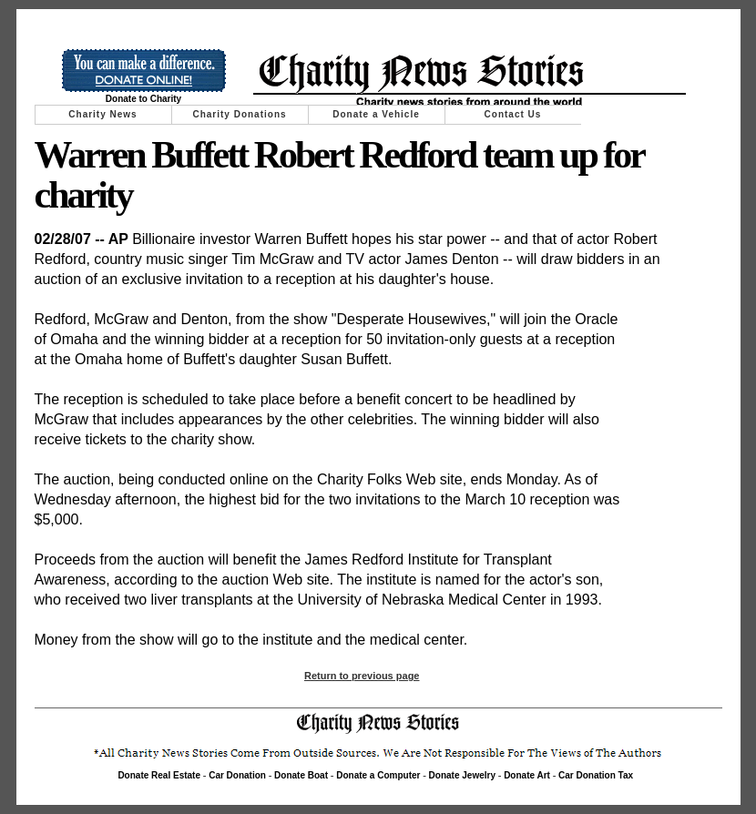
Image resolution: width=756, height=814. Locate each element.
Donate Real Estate (158, 775)
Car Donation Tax (595, 775)
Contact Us (513, 114)
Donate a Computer (378, 775)
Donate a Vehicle (375, 114)
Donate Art (527, 775)
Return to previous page (362, 675)
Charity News (102, 114)
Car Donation (237, 775)
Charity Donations (239, 114)
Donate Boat (301, 775)
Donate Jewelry (462, 775)
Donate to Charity (143, 99)
